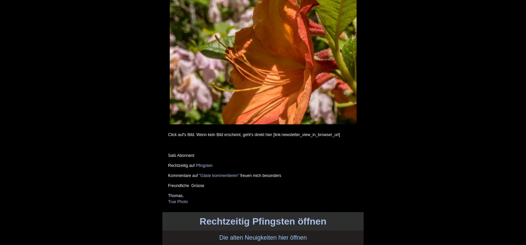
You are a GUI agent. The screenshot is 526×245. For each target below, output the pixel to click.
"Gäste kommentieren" (219, 175)
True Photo (178, 201)
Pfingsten (204, 165)
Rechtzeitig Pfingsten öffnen (263, 221)
